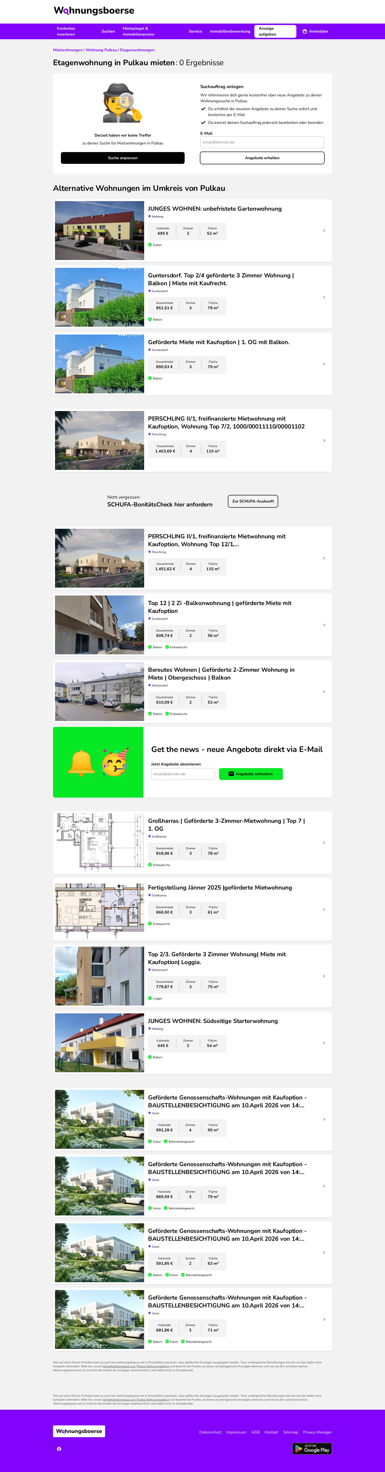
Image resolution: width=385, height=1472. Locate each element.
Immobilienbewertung (230, 31)
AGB (255, 1432)
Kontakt (271, 1432)
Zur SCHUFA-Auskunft (253, 501)
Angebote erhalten (262, 158)
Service (195, 31)
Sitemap (290, 1432)
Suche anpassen (123, 158)
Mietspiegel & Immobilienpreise (138, 31)
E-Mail (206, 133)
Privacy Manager (317, 1432)
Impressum (236, 1432)
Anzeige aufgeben (267, 31)
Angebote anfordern (254, 774)
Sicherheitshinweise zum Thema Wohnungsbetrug (136, 1366)
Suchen (108, 31)
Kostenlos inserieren (66, 31)
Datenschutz (210, 1432)
